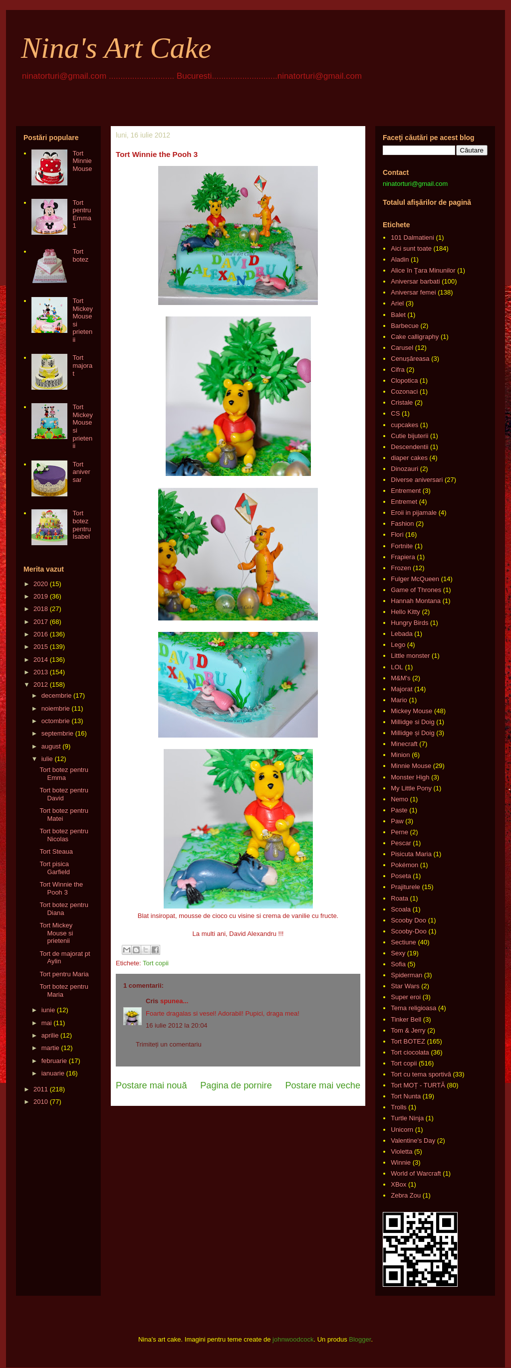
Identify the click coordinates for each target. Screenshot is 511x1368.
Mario (399, 700)
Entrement (406, 490)
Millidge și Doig (412, 733)
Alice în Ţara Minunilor (423, 270)
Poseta (401, 876)
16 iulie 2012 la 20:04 (177, 1025)
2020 (40, 584)
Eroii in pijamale (414, 512)
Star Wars (405, 986)
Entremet (404, 501)
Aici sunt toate (411, 248)
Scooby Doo (408, 920)
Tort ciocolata (410, 1052)
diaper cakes (409, 457)
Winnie (401, 1162)
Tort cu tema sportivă (421, 1074)
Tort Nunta (406, 1096)
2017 (40, 621)
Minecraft (404, 744)
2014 (40, 659)
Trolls (398, 1107)
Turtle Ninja (407, 1118)
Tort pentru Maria (63, 974)
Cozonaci (404, 391)
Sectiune (403, 942)
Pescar (401, 843)
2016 (40, 634)
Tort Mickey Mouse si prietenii (56, 932)
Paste (399, 810)
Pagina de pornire (236, 1085)
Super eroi (406, 997)
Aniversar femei (413, 292)
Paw (397, 821)
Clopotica (404, 380)
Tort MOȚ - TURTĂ (418, 1085)
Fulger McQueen (415, 579)
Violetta (401, 1151)
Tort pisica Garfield (54, 868)
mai (46, 1023)
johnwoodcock (292, 1339)
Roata (399, 898)
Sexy (398, 953)
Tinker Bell (406, 1019)
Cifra (397, 369)
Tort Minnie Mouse (82, 161)
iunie (48, 1010)
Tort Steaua (56, 851)
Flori (397, 534)
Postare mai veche (322, 1085)
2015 (40, 646)
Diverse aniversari (417, 479)
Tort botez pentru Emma (63, 773)
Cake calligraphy (415, 336)
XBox (398, 1184)
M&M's (400, 678)
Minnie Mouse (411, 765)
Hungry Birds (409, 622)
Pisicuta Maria (411, 854)
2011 (40, 1089)
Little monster (410, 655)
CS (395, 413)
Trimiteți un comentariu (169, 1044)
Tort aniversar (81, 471)
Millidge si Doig (412, 722)
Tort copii (156, 963)
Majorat (401, 689)
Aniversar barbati (415, 281)
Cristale (402, 402)
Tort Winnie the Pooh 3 (61, 888)
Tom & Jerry (408, 1030)
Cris (152, 1001)
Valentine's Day (413, 1140)
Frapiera (403, 557)
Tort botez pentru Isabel (81, 524)
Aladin (400, 259)
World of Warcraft (416, 1173)
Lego (398, 644)
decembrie (56, 695)
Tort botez (80, 255)
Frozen (401, 568)
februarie (54, 1060)
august (51, 746)
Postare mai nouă (151, 1085)
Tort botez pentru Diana (63, 908)
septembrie (57, 733)
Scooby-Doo (409, 931)
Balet (398, 314)
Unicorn (402, 1129)
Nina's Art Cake (116, 47)
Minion (400, 755)
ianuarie (52, 1073)
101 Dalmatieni (412, 237)
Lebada (401, 633)
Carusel (402, 347)
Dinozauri (404, 468)
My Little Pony (411, 788)
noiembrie (55, 708)
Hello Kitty (405, 611)
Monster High (410, 777)
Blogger (360, 1339)
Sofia (398, 964)
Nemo (399, 799)
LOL (397, 667)
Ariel (397, 303)
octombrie (55, 721)
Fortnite (402, 546)
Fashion (402, 523)
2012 (40, 684)
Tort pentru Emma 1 (81, 214)
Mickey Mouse (411, 711)
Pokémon (404, 865)
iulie (47, 758)
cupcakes (404, 425)
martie (50, 1048)
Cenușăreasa (410, 358)
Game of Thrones (416, 590)
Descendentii (409, 447)
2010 (40, 1101)
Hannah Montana (416, 601)
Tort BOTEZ (408, 1041)
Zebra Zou (406, 1195)
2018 (40, 608)
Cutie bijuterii (409, 436)
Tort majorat (82, 365)
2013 (40, 672)
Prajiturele (405, 887)
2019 (40, 596)
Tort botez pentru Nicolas (63, 835)
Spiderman (406, 975)
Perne (399, 832)
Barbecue (405, 325)
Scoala (401, 909)
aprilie (50, 1035)
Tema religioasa (413, 1008)
